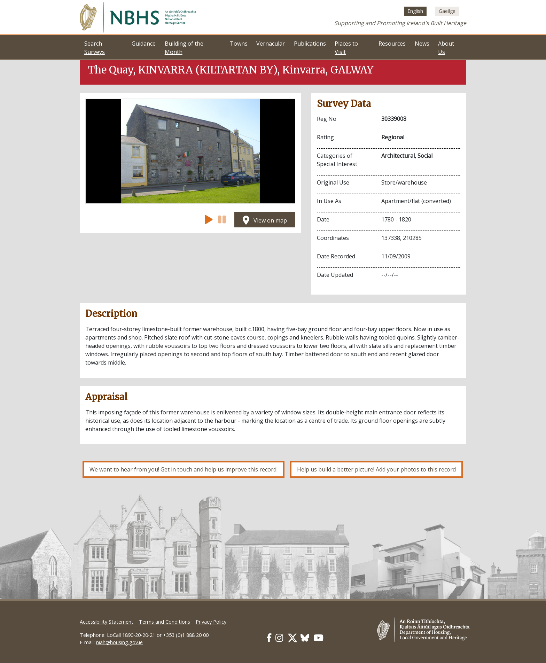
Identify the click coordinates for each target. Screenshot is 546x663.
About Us (446, 48)
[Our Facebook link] (269, 638)
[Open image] (190, 151)
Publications (310, 43)
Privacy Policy (211, 621)
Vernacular (270, 43)
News (422, 43)
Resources (392, 43)
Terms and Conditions (164, 621)
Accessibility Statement (106, 621)
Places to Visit (346, 48)
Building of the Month (184, 48)
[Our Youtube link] (318, 638)
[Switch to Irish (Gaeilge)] (447, 11)
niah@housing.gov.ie (119, 642)
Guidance (144, 43)
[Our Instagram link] (279, 638)
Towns (239, 43)
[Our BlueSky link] (305, 638)
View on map (265, 220)
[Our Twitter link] (292, 638)
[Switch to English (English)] (415, 11)
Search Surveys (94, 48)
